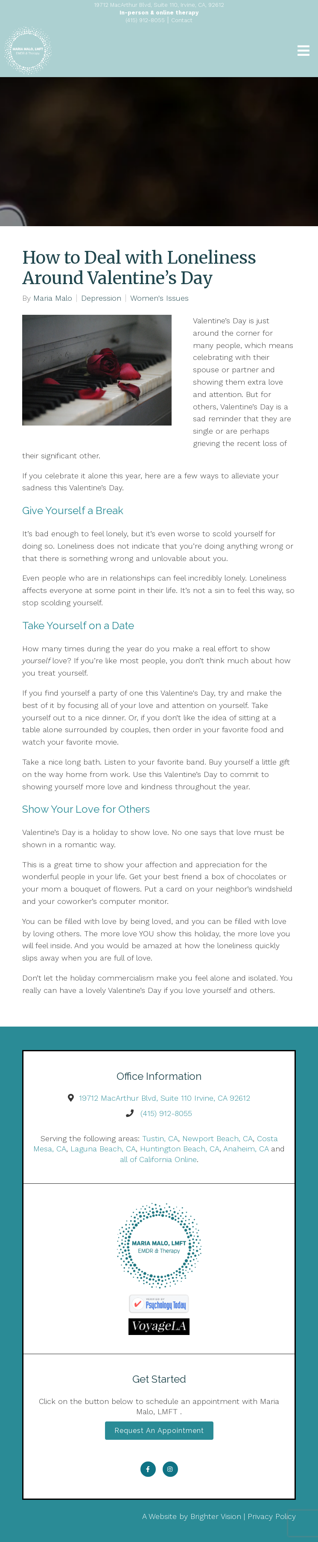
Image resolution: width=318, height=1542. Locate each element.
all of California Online (158, 1159)
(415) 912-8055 (166, 1113)
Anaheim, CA (245, 1148)
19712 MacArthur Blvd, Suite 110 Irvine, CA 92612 (164, 1097)
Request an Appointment (159, 1431)
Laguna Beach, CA (103, 1148)
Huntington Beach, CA (179, 1148)
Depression (101, 298)
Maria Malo (52, 298)
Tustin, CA (160, 1138)
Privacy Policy (272, 1516)
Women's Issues (159, 298)
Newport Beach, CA (217, 1138)
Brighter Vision (215, 1516)
